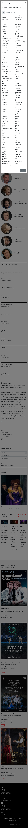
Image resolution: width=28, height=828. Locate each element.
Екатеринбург (5, 66)
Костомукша (5, 114)
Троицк (17, 125)
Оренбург (17, 35)
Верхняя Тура (5, 42)
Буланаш (4, 35)
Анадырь (4, 17)
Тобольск (17, 120)
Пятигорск (17, 61)
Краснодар (4, 118)
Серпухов (17, 88)
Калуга (3, 97)
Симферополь (18, 92)
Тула (16, 128)
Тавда (16, 113)
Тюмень (17, 130)
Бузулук (4, 33)
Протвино (17, 55)
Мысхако (4, 149)
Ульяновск (17, 132)
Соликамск (17, 97)
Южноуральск (18, 161)
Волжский (4, 52)
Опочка (17, 33)
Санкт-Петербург (19, 73)
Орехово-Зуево (19, 36)
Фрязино (17, 139)
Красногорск (5, 116)
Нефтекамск (5, 160)
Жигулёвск (4, 68)
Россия (21, 7)
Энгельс (17, 158)
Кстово (3, 123)
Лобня (3, 133)
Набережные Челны (7, 153)
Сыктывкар (18, 109)
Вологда (4, 54)
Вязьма (3, 59)
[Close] (25, 3)
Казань (3, 94)
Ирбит (3, 87)
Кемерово (4, 102)
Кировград (4, 109)
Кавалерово (5, 92)
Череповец (18, 147)
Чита (16, 153)
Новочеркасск (18, 24)
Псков (16, 57)
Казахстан (15, 7)
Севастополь (18, 81)
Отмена (23, 171)
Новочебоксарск (19, 22)
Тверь (16, 118)
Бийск (3, 28)
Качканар (4, 101)
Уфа (16, 135)
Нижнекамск (5, 163)
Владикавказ (5, 45)
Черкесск (17, 149)
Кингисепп (4, 104)
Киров (3, 107)
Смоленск (17, 94)
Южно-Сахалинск (19, 160)
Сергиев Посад (19, 85)
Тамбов (17, 116)
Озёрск (17, 29)
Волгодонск (5, 50)
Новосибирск (18, 21)
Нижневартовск (6, 161)
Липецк (3, 132)
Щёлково (17, 154)
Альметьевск (5, 15)
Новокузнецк (18, 17)
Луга (3, 135)
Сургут (16, 107)
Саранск (17, 74)
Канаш (3, 99)
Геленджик (4, 61)
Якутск (16, 163)
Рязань (17, 68)
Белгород (4, 26)
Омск (16, 31)
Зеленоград (5, 80)
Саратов (17, 76)
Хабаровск (18, 140)
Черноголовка (18, 151)
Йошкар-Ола (5, 90)
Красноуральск (5, 120)
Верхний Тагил (5, 40)
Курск (3, 125)
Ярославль (17, 165)
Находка (4, 156)
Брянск (3, 29)
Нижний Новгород (6, 165)
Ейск (3, 64)
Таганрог (17, 114)
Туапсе (16, 127)
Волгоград (4, 48)
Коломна (4, 113)
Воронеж (4, 55)
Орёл (16, 38)
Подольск (17, 54)
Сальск (16, 69)
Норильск (17, 26)
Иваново (4, 81)
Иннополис (4, 85)
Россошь (17, 64)
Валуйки (4, 36)
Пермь (16, 47)
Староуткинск (18, 102)
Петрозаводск (18, 48)
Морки (3, 144)
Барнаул (4, 22)
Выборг (4, 57)
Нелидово (4, 158)
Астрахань (4, 21)
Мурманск (4, 147)
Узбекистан (5, 9)
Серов (16, 87)
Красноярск (5, 121)
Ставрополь (18, 101)
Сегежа (17, 83)
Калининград (5, 95)
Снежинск (17, 95)
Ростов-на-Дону (19, 66)
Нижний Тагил (18, 15)
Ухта (16, 137)
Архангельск (5, 19)
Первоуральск (18, 45)
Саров (16, 78)
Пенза (16, 43)
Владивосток (5, 43)
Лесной (3, 130)
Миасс (3, 142)
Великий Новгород (6, 38)
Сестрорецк (18, 90)
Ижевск (4, 83)
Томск (16, 123)
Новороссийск (18, 19)
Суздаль (17, 106)
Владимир (4, 47)
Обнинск (17, 28)
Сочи (16, 99)
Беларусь (4, 7)
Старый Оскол (18, 104)
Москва (4, 146)
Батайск (4, 24)
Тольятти (17, 121)
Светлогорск (18, 80)
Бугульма (4, 31)
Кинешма (4, 106)
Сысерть (17, 111)
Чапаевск (17, 142)
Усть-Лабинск (18, 133)
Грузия (10, 7)
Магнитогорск (5, 137)
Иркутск (4, 88)
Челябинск (17, 146)
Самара (17, 71)
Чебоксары (18, 144)
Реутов (17, 62)
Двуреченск (5, 62)
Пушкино (17, 59)
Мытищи (4, 151)
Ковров (4, 111)
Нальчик (4, 154)
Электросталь (18, 156)
